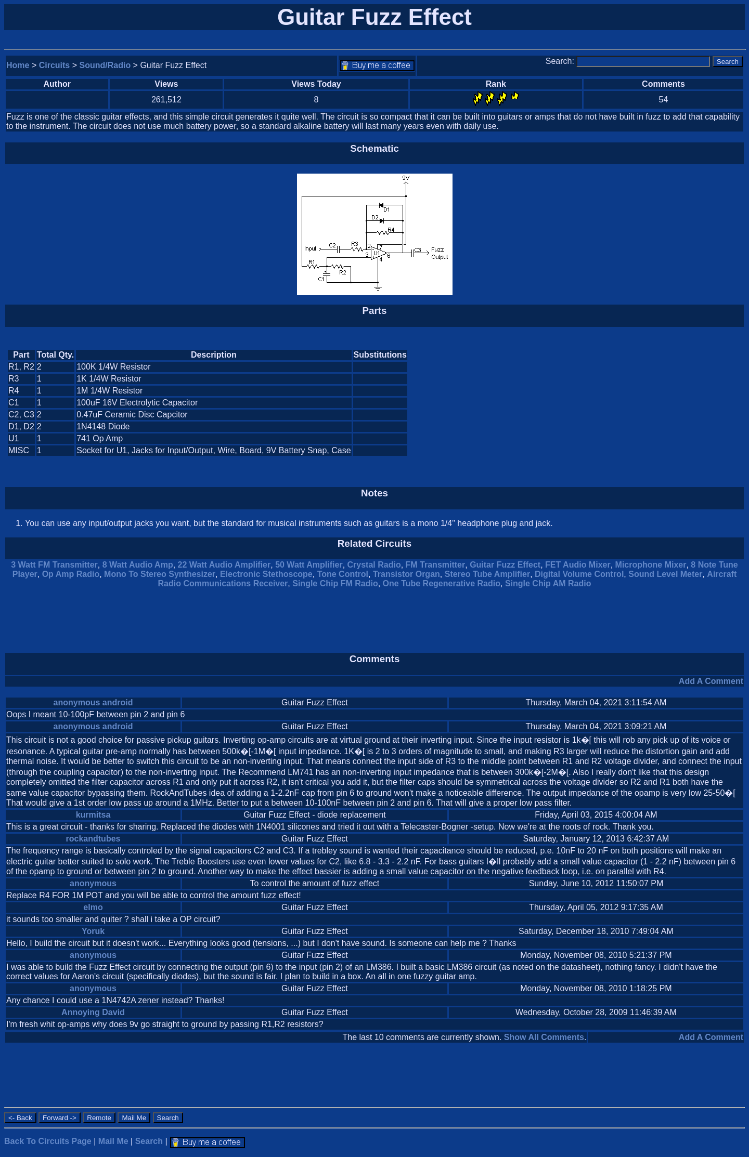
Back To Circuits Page (48, 1141)
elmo (92, 907)
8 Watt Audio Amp (137, 564)
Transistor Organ (406, 574)
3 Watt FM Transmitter (54, 564)
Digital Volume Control (579, 574)
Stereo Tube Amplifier (487, 574)
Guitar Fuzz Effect (505, 564)
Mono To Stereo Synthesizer (159, 574)
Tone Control (342, 574)
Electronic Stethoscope (266, 574)
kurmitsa (93, 814)
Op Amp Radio (71, 574)
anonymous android (93, 702)
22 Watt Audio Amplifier (224, 564)
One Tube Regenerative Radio (441, 583)
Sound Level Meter (665, 574)
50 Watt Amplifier (309, 564)
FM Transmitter (436, 564)
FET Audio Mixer (578, 564)
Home (17, 65)
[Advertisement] (655, 403)
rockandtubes (93, 838)
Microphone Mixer (651, 564)
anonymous (93, 883)
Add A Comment (711, 681)
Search (149, 1141)
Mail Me (113, 1141)
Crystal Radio (374, 564)
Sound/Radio (105, 65)
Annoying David (93, 1012)
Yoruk (93, 931)
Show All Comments (544, 1037)
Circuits (54, 65)
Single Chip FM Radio (335, 583)
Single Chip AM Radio (548, 583)
